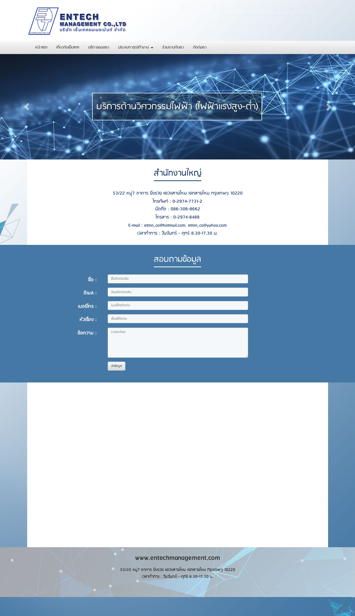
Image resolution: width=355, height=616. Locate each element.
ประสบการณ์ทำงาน (135, 47)
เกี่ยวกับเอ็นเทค (67, 47)
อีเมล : (90, 293)
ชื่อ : (92, 280)
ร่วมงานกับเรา (173, 47)
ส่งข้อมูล (116, 366)
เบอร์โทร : (87, 307)
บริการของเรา (98, 47)
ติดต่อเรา (200, 47)
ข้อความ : (87, 333)
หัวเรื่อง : (87, 320)
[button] (26, 106)
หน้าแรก (41, 47)
